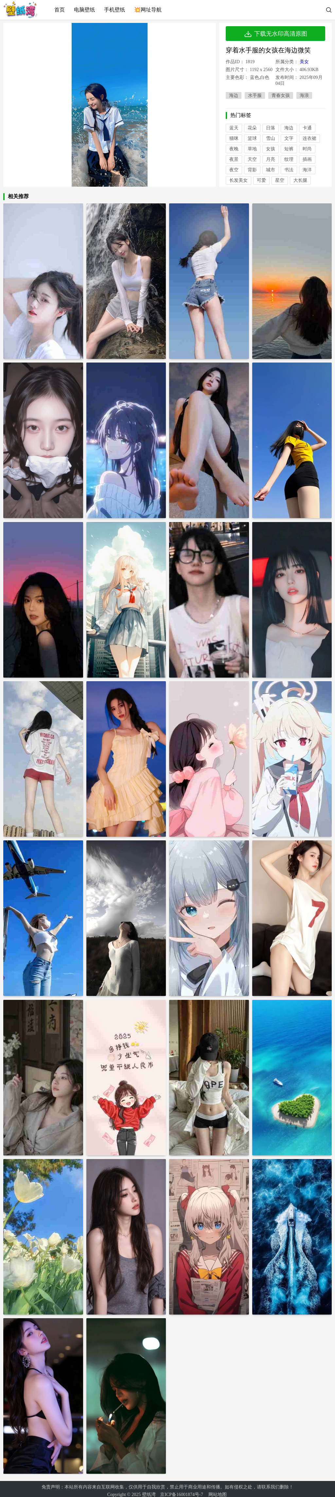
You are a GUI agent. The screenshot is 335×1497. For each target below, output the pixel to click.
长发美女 (238, 180)
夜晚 (233, 148)
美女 (304, 61)
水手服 (255, 95)
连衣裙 (309, 138)
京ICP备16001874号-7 (181, 1490)
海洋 (307, 169)
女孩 (270, 148)
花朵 (252, 127)
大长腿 (300, 180)
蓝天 (233, 127)
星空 (279, 180)
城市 (270, 169)
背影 (252, 169)
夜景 (233, 159)
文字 (288, 138)
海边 (233, 95)
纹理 (288, 159)
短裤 (288, 148)
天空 (252, 159)
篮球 (252, 138)
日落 (270, 127)
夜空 (233, 169)
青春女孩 (281, 95)
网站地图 (217, 1490)
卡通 (307, 127)
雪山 (270, 138)
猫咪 (233, 138)
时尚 (307, 148)
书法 (288, 169)
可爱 (261, 180)
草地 (252, 148)
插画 (307, 159)
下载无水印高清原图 (275, 33)
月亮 (270, 159)
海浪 (304, 95)
